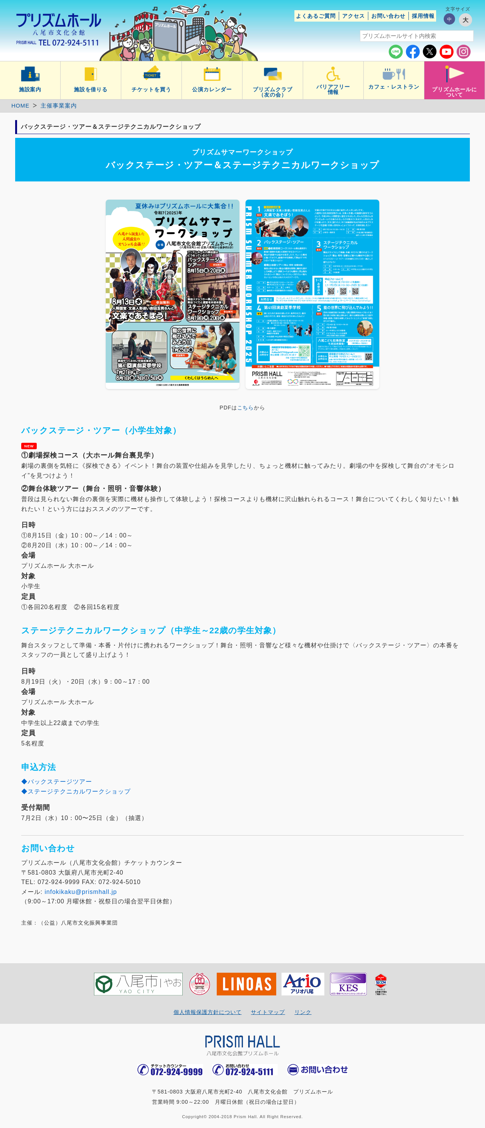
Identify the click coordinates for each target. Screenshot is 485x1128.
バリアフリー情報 (333, 89)
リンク (302, 1012)
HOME (20, 106)
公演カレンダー (212, 89)
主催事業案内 (59, 106)
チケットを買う (151, 89)
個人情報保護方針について (208, 1012)
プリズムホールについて (454, 92)
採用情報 (423, 16)
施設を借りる (91, 89)
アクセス (353, 16)
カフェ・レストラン (393, 87)
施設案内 (30, 89)
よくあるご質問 (316, 16)
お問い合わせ (388, 16)
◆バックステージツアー (56, 781)
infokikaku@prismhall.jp (81, 892)
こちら (245, 408)
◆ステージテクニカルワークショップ (76, 791)
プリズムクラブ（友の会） (273, 92)
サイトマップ (268, 1012)
